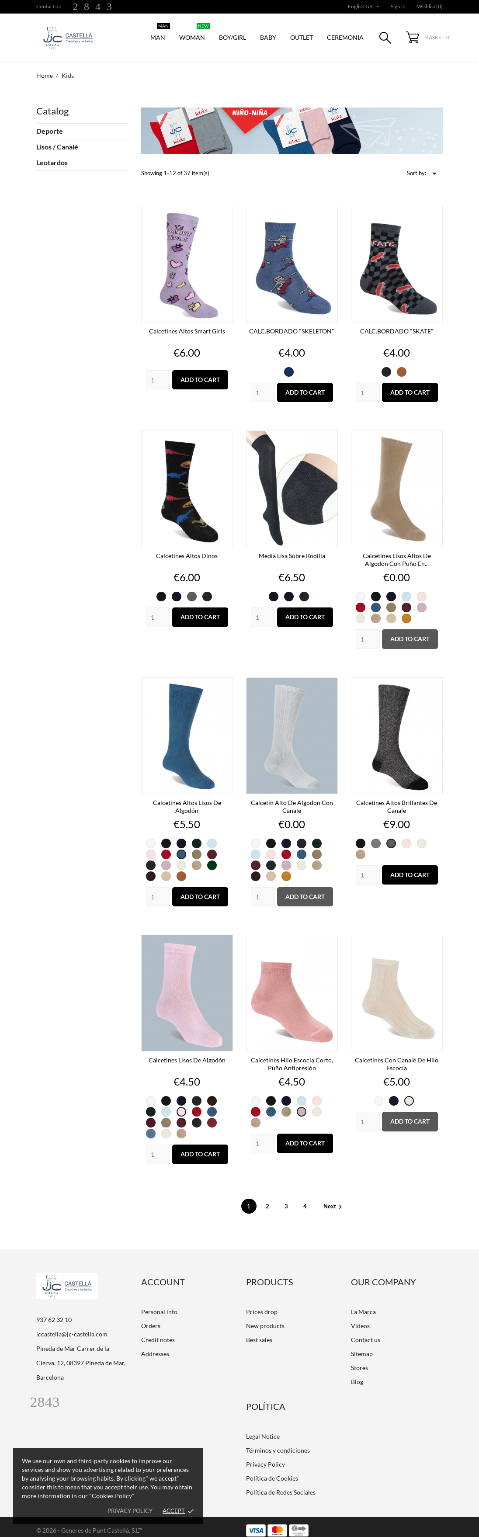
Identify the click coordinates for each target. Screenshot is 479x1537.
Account (163, 1275)
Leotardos (52, 162)
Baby (268, 37)
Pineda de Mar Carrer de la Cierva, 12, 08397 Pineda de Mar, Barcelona (80, 1356)
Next (333, 1199)
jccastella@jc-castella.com (72, 1327)
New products (265, 1318)
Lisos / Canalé (57, 146)
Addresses (155, 1346)
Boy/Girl (232, 37)
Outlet (301, 37)
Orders (150, 1318)
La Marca (363, 1304)
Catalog (52, 111)
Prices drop (262, 1304)
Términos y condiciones (278, 1443)
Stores (359, 1360)
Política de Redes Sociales (281, 1485)
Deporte (49, 131)
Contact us (48, 6)
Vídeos (360, 1318)
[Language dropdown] (364, 6)
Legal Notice (263, 1429)
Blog (357, 1374)
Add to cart (200, 372)
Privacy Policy (265, 1457)
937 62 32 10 (54, 1312)
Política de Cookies (272, 1471)
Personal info (159, 1304)
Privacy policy (130, 1510)
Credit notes (158, 1332)
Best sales (259, 1332)
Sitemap (362, 1346)
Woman (194, 33)
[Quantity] (158, 373)
